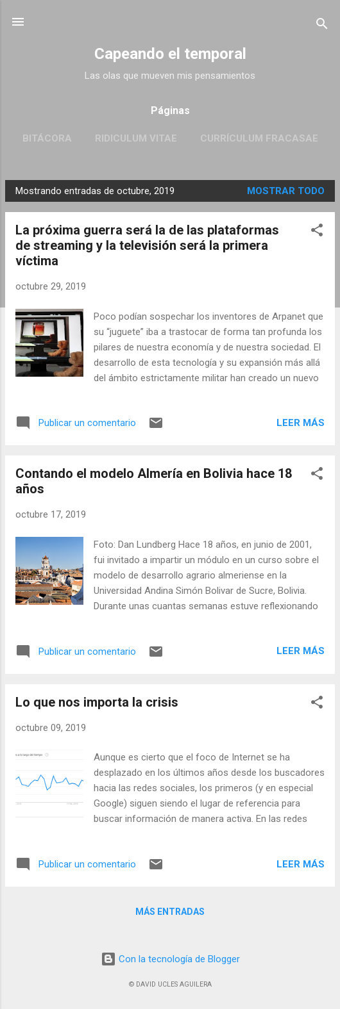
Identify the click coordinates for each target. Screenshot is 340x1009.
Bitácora (47, 138)
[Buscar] (322, 25)
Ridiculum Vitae (136, 138)
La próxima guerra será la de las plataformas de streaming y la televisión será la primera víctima (147, 245)
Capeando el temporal (170, 54)
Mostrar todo (286, 191)
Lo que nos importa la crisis (96, 702)
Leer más (300, 423)
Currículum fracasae (259, 138)
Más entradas (170, 911)
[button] (317, 232)
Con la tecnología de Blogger (170, 959)
